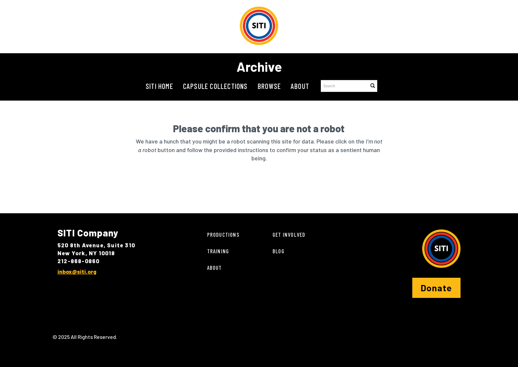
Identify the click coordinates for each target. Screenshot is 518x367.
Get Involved (289, 234)
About (300, 86)
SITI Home (159, 86)
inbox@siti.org (76, 271)
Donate (436, 287)
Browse (269, 86)
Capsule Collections (215, 86)
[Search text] (344, 86)
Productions (223, 234)
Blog (278, 251)
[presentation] (244, 183)
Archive (259, 66)
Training (218, 251)
